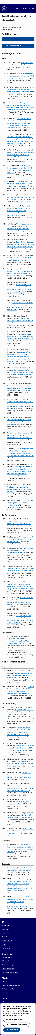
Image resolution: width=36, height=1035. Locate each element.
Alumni (4, 944)
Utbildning (5, 925)
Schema (4, 981)
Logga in (31, 2)
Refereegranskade (12, 39)
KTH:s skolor (6, 961)
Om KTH (4, 937)
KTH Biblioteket (7, 957)
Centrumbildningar (8, 965)
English (24, 8)
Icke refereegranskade (13, 45)
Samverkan (5, 933)
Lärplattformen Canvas (9, 989)
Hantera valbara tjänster (14, 1020)
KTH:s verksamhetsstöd (10, 972)
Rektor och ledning (8, 969)
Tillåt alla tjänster (12, 1029)
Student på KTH (7, 941)
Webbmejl (5, 993)
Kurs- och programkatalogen (11, 985)
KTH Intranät (6, 948)
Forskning (5, 929)
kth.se (3, 2)
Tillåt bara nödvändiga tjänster (16, 1025)
